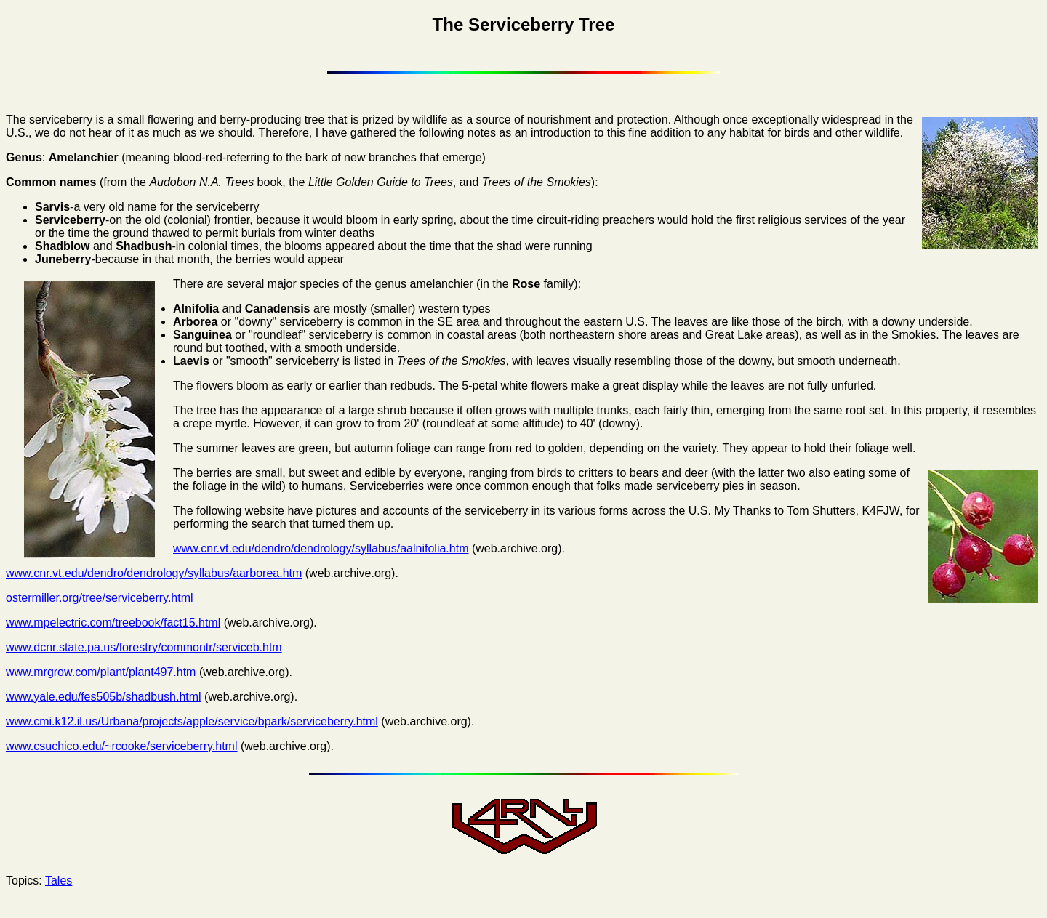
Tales (58, 880)
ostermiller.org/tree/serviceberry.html (99, 598)
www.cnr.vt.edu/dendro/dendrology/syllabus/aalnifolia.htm (320, 548)
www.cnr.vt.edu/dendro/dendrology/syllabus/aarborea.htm (154, 573)
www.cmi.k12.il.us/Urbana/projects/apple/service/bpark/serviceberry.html (192, 721)
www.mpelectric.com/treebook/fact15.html (113, 622)
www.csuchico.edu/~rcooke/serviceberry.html (122, 746)
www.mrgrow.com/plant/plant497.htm (101, 672)
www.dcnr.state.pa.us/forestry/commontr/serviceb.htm (144, 647)
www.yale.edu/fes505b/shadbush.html (103, 696)
